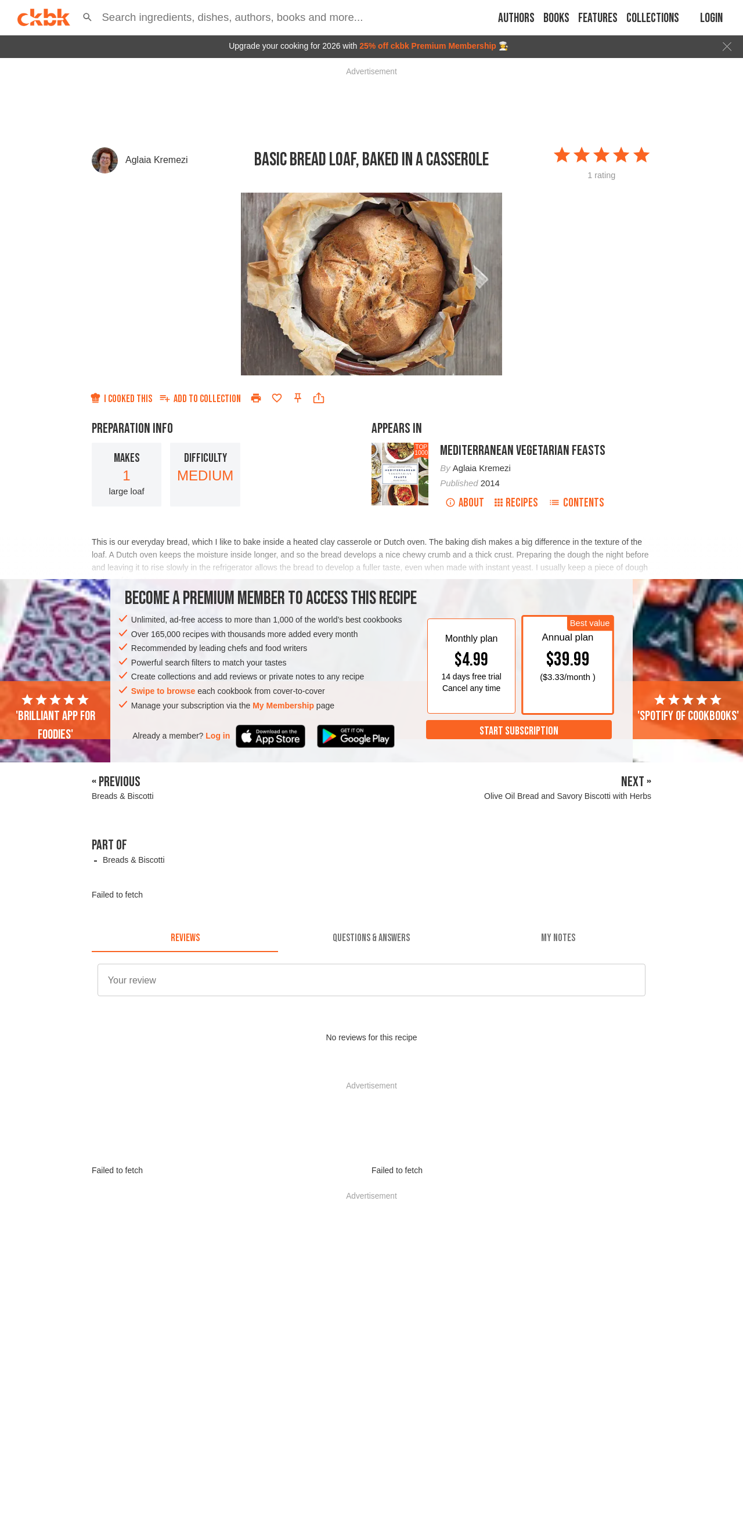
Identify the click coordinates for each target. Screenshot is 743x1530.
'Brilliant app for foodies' (55, 718)
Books (556, 18)
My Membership (283, 705)
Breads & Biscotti (134, 860)
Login (711, 18)
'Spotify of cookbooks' (688, 708)
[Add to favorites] (276, 398)
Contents (576, 502)
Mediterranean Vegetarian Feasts (522, 450)
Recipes (516, 502)
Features (598, 18)
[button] (87, 17)
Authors (516, 18)
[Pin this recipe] (297, 398)
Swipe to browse (163, 691)
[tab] (185, 938)
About (464, 502)
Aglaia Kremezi (156, 160)
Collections (652, 18)
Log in (217, 735)
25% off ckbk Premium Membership (427, 45)
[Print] (256, 398)
